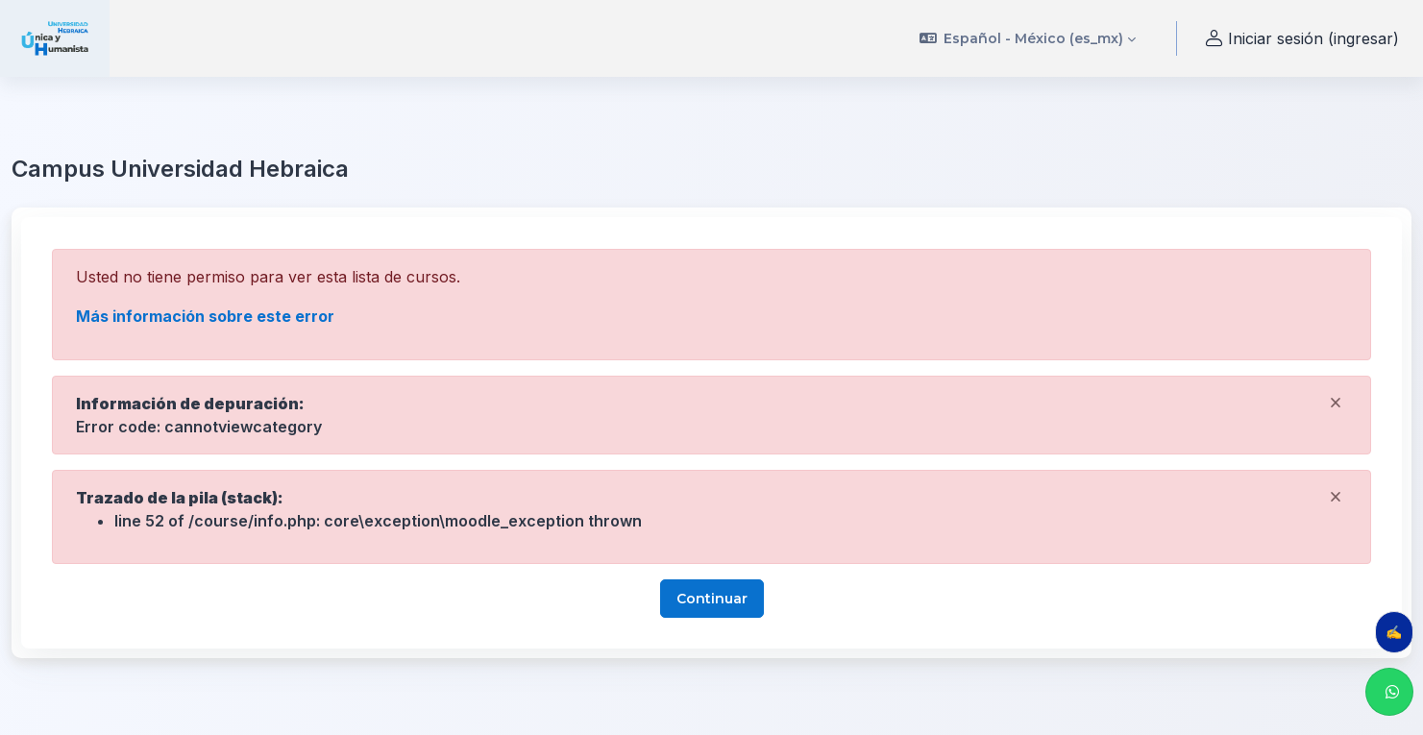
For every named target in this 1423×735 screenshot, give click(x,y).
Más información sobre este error (205, 316)
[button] (1028, 38)
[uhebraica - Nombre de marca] (55, 38)
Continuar (712, 598)
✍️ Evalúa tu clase (1399, 632)
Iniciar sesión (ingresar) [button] (1299, 39)
